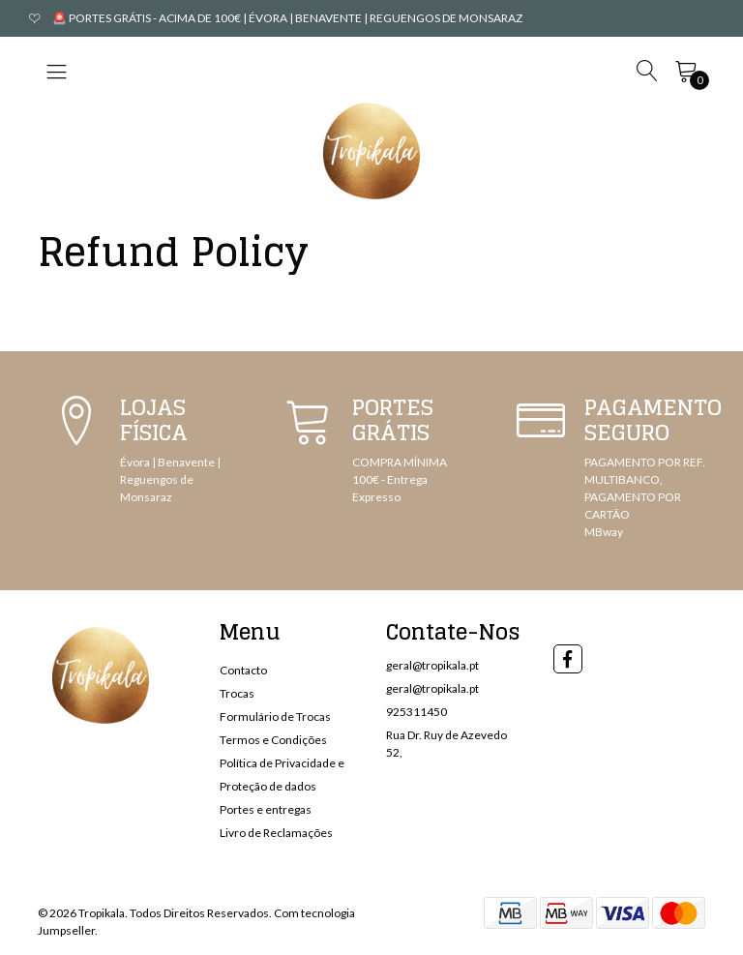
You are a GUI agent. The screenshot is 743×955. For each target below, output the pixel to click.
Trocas (237, 693)
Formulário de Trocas (275, 716)
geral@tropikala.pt (432, 665)
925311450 (416, 711)
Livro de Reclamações (276, 832)
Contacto (243, 670)
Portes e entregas (266, 809)
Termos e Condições (273, 739)
